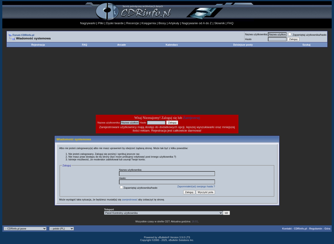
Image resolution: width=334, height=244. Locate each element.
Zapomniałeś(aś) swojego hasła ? (196, 186)
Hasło (248, 39)
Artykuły (173, 23)
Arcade (121, 44)
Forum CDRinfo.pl (23, 35)
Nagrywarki (88, 23)
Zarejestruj (191, 118)
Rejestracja (38, 44)
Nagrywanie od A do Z (197, 23)
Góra (327, 228)
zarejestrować (129, 199)
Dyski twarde (115, 23)
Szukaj (306, 44)
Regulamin (315, 228)
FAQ (230, 23)
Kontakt (287, 228)
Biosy (162, 23)
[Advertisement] (130, 81)
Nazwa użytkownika (256, 34)
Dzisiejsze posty (243, 44)
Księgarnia (148, 23)
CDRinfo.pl (300, 228)
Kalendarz (172, 44)
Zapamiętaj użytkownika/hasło (307, 34)
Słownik (219, 23)
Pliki (101, 23)
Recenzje (132, 23)
